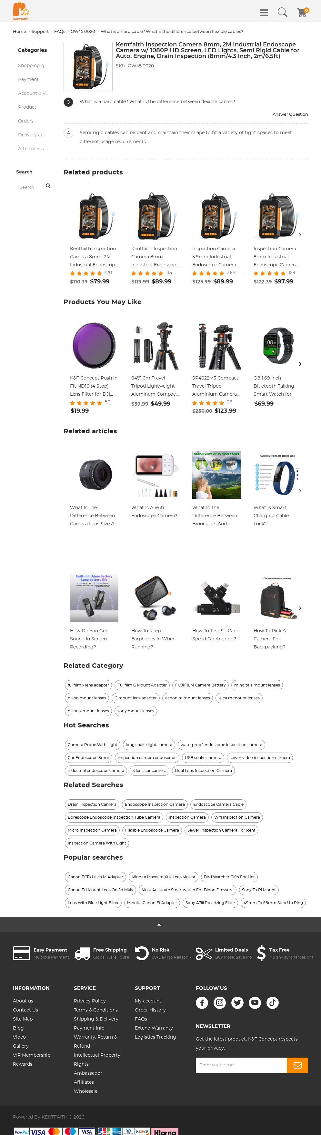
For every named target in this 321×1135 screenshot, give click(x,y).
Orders (26, 121)
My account (148, 1001)
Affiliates (84, 1082)
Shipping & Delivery (96, 1019)
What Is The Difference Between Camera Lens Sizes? (92, 516)
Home (19, 32)
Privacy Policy (90, 1001)
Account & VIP (34, 93)
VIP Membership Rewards (31, 1060)
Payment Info (89, 1028)
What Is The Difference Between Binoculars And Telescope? (214, 517)
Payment (28, 79)
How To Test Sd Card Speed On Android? (215, 635)
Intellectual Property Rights (97, 1060)
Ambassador (88, 1073)
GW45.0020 (83, 32)
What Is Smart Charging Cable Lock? (271, 516)
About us (23, 1001)
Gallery (21, 1046)
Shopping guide (36, 66)
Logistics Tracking (155, 1037)
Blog (18, 1028)
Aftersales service (36, 149)
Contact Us (25, 1010)
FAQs (59, 32)
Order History (150, 1010)
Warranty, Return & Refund (95, 1042)
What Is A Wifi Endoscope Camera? (154, 512)
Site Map (23, 1019)
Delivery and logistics (36, 135)
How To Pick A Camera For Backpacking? (270, 639)
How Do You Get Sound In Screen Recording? (88, 639)
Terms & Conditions (96, 1010)
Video (19, 1037)
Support (40, 32)
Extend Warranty (154, 1028)
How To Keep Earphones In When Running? (153, 639)
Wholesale (85, 1091)
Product (27, 107)
